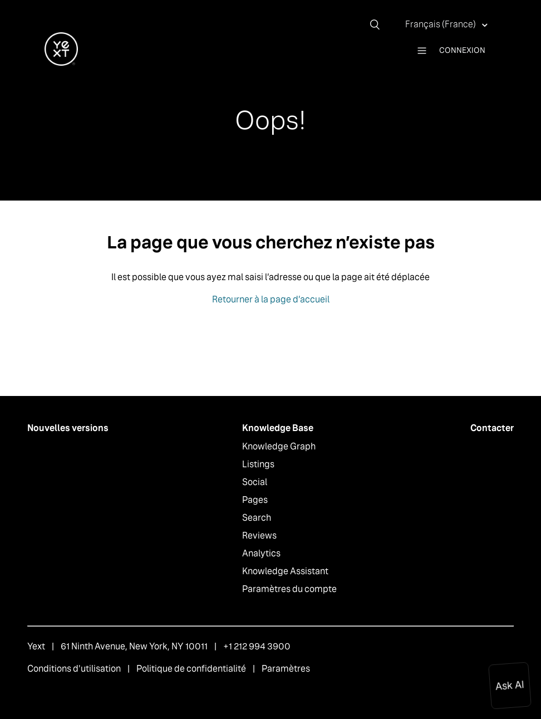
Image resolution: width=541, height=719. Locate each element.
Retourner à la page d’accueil (270, 299)
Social (254, 482)
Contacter (492, 428)
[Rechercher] (379, 24)
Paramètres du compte (289, 589)
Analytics (261, 553)
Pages (255, 500)
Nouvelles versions (68, 428)
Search (256, 518)
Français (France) (441, 24)
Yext (36, 646)
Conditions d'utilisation (74, 668)
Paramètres (286, 668)
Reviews (259, 535)
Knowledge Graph (279, 446)
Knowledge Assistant (285, 571)
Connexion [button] (462, 50)
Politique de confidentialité (191, 668)
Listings (258, 464)
